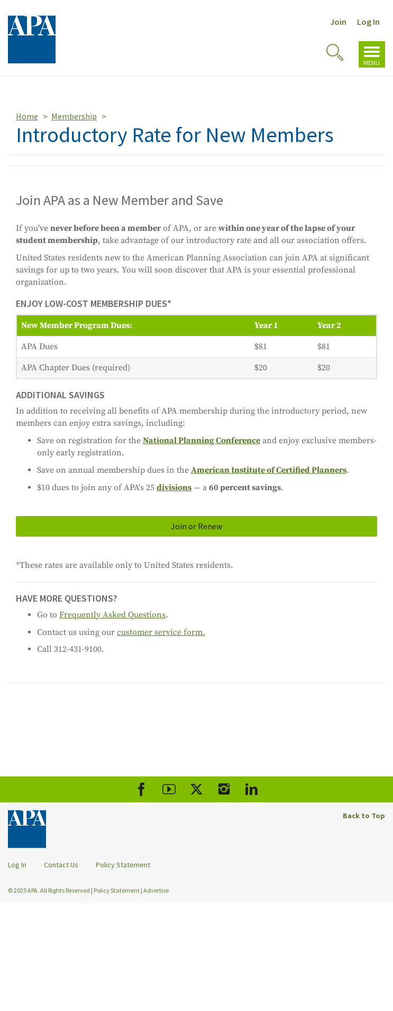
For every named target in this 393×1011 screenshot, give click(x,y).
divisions (174, 487)
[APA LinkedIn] (251, 789)
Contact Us (61, 864)
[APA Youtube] (169, 789)
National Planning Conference (201, 440)
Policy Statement (123, 864)
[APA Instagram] (224, 789)
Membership (74, 116)
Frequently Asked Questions (112, 615)
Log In (368, 21)
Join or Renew (196, 526)
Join (338, 21)
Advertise (156, 890)
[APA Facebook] (141, 789)
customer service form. (161, 632)
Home (27, 116)
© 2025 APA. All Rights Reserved (49, 890)
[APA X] (196, 789)
